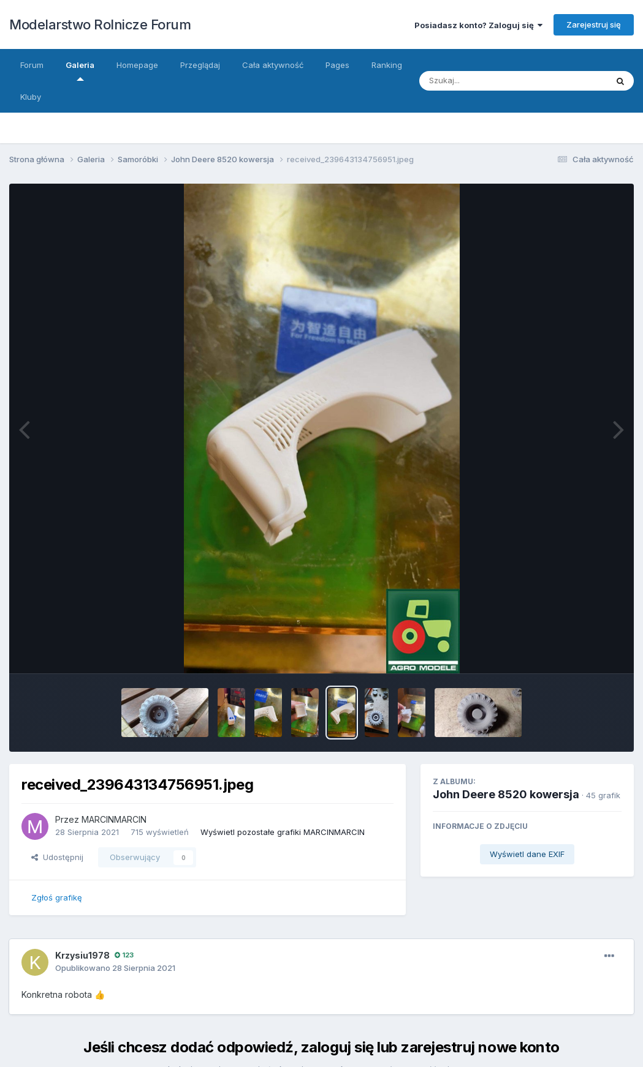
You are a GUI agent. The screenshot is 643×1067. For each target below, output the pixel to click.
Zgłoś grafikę (56, 897)
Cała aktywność (272, 65)
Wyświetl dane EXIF (527, 854)
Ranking (386, 65)
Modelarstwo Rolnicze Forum (100, 24)
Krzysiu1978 (82, 955)
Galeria (80, 70)
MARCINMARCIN (114, 819)
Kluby (30, 97)
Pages (337, 65)
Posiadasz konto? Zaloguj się (478, 25)
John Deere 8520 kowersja (506, 794)
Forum (32, 65)
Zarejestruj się (593, 24)
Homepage (137, 65)
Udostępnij (57, 857)
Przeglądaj (200, 65)
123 (124, 955)
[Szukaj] (501, 81)
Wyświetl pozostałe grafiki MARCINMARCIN (282, 832)
